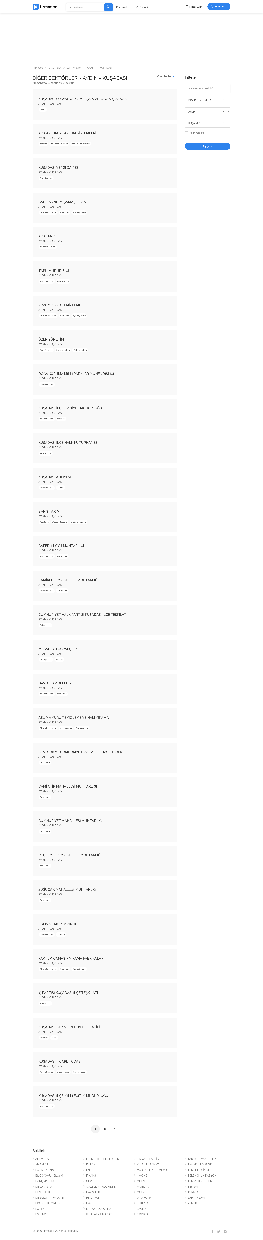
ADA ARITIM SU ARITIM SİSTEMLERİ (67, 133)
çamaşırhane (80, 212)
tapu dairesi (64, 281)
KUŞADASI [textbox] (194, 123)
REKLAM (142, 1203)
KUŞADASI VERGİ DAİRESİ (59, 168)
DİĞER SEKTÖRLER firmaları (65, 67)
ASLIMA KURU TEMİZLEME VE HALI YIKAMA (73, 718)
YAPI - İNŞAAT (197, 1197)
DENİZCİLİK (42, 1192)
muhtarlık (63, 556)
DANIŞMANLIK (44, 1181)
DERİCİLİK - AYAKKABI (49, 1197)
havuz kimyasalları (81, 144)
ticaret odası (64, 1072)
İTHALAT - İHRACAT (99, 1214)
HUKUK (90, 1203)
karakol (62, 419)
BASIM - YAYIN (44, 1170)
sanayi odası (80, 1072)
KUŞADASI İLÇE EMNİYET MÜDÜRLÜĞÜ (70, 408)
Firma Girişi (194, 6)
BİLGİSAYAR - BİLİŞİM (49, 1175)
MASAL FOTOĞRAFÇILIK (58, 649)
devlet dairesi (47, 281)
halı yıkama (66, 728)
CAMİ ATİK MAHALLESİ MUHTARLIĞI (67, 786)
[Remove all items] (223, 99)
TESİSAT (193, 1186)
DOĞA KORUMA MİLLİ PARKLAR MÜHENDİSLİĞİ (76, 374)
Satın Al (142, 7)
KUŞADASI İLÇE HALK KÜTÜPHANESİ (68, 443)
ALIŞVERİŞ (42, 1159)
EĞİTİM (39, 1208)
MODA (141, 1192)
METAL (141, 1181)
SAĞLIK (141, 1208)
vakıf (43, 109)
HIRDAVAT (92, 1197)
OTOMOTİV (144, 1197)
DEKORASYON (44, 1186)
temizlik (65, 212)
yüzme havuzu (48, 247)
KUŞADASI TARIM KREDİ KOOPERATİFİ (69, 1027)
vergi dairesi (46, 178)
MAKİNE (142, 1175)
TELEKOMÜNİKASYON (202, 1175)
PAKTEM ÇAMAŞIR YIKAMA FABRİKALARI (71, 958)
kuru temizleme (48, 212)
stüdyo (60, 659)
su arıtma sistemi (60, 144)
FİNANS (91, 1175)
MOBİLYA (143, 1186)
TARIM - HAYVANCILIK (202, 1159)
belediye (63, 694)
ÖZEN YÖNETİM (51, 339)
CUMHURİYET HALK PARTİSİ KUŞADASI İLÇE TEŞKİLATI (82, 615)
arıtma (44, 144)
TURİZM (193, 1192)
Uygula (207, 146)
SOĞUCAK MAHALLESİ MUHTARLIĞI (67, 889)
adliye (61, 487)
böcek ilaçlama (60, 522)
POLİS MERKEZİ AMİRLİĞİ (58, 924)
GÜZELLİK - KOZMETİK (101, 1186)
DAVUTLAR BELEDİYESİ (57, 683)
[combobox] (208, 100)
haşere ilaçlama (79, 522)
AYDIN (90, 67)
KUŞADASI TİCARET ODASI (60, 1061)
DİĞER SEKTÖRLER (47, 1203)
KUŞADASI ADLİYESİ (54, 477)
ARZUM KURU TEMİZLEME (59, 305)
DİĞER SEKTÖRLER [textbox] (199, 100)
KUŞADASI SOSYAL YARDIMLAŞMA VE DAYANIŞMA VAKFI (84, 99)
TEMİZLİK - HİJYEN (200, 1181)
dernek (44, 1037)
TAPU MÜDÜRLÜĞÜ (54, 271)
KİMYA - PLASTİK (148, 1159)
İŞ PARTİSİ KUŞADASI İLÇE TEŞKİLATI (68, 993)
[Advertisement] (131, 38)
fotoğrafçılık (46, 659)
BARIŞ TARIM (49, 511)
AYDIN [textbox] (192, 111)
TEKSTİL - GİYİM (198, 1170)
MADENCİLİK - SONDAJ (152, 1170)
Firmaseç (38, 67)
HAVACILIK (93, 1192)
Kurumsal (121, 7)
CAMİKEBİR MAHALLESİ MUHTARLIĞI (68, 580)
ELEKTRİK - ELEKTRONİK (102, 1159)
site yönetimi (81, 350)
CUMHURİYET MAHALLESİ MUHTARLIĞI (70, 821)
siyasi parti (46, 625)
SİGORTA (143, 1214)
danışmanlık (46, 350)
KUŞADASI (55, 103)
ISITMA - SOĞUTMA (98, 1208)
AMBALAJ (41, 1164)
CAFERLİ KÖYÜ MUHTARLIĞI (61, 546)
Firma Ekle (219, 6)
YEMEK (192, 1203)
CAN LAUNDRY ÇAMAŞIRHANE (63, 202)
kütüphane (46, 453)
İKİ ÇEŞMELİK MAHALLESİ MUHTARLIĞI (69, 855)
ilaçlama (45, 522)
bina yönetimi (63, 350)
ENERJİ (90, 1170)
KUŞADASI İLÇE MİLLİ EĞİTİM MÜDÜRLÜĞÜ (73, 1096)
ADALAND (46, 236)
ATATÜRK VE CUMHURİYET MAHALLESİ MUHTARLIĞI (81, 752)
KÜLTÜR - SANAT (148, 1164)
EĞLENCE (41, 1214)
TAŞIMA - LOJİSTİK (200, 1164)
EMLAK (90, 1164)
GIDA (89, 1181)
